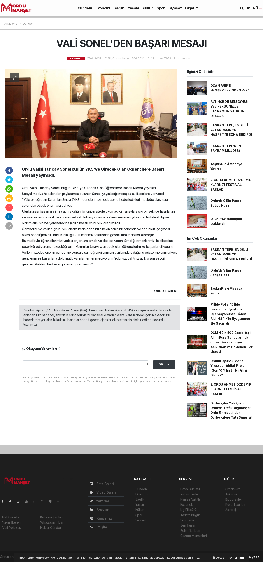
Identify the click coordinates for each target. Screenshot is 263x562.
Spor (161, 8)
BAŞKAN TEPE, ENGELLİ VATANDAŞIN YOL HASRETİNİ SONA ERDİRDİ (231, 129)
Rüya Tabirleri (235, 504)
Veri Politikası (11, 527)
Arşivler (99, 510)
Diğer (190, 8)
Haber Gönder (50, 527)
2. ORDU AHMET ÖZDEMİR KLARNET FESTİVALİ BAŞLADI (230, 184)
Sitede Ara (232, 489)
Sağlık (119, 8)
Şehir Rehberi (190, 530)
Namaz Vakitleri (191, 499)
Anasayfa (11, 23)
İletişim (98, 527)
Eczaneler (187, 504)
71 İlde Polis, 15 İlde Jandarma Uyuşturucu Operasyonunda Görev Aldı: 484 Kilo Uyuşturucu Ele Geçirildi (230, 313)
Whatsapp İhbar (51, 522)
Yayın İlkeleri (11, 522)
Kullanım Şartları (51, 517)
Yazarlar (99, 501)
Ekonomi (102, 8)
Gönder (164, 364)
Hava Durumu (190, 489)
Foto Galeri (102, 484)
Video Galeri (103, 492)
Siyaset (175, 8)
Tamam (236, 557)
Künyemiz (101, 518)
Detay (218, 557)
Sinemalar (187, 520)
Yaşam (133, 8)
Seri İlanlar (188, 525)
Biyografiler (233, 499)
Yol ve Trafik (189, 494)
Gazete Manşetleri (193, 536)
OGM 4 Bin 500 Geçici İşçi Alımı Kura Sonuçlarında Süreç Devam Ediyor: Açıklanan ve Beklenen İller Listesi (231, 342)
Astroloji (231, 510)
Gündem (85, 8)
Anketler (231, 494)
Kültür (148, 8)
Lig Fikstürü (188, 510)
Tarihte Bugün (190, 515)
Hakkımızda (10, 517)
